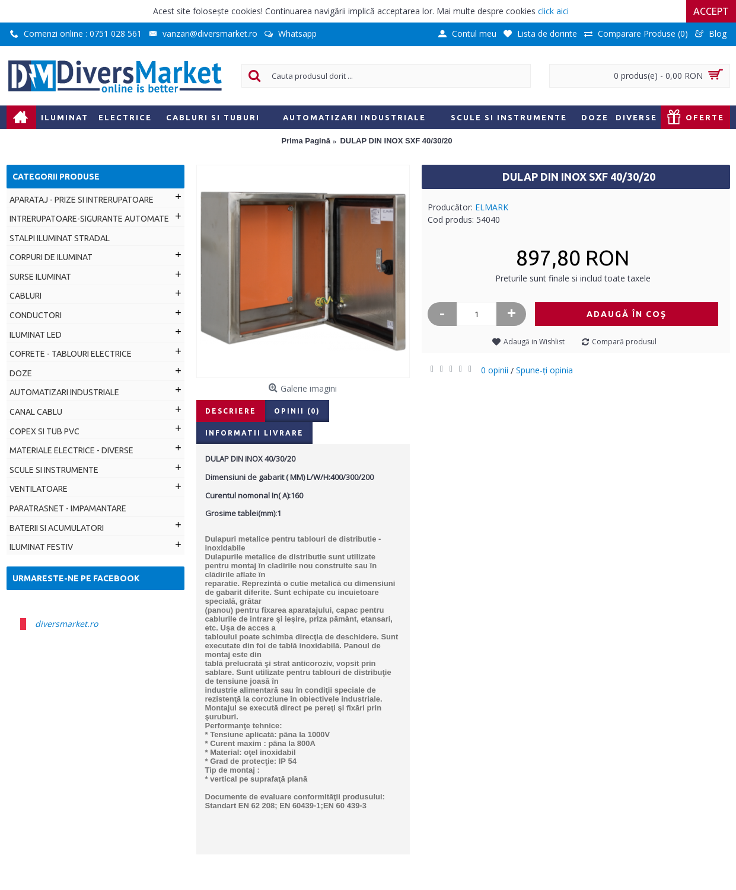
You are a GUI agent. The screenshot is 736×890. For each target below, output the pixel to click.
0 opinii (494, 370)
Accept (711, 11)
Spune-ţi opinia (544, 370)
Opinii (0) (297, 411)
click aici (553, 11)
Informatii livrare (254, 433)
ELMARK (491, 207)
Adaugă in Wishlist (534, 342)
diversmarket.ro (66, 623)
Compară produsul (624, 342)
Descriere (230, 411)
